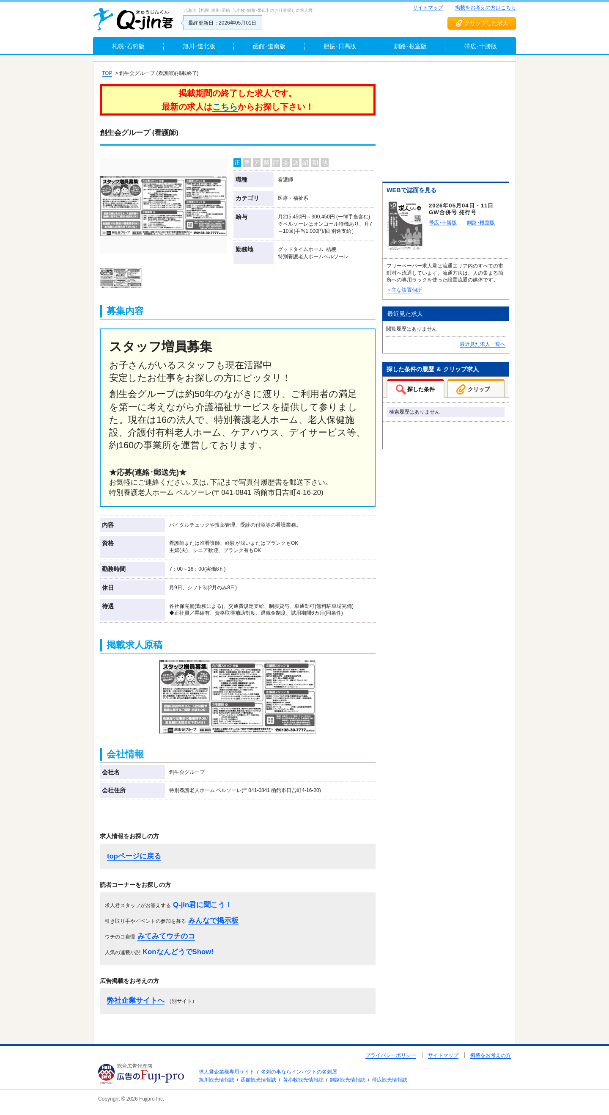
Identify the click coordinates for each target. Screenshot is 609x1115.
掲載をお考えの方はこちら (485, 8)
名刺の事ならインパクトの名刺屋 (299, 1072)
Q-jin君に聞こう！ (202, 905)
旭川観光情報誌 (216, 1080)
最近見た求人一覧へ (482, 344)
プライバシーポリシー (390, 1055)
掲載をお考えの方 (490, 1055)
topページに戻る (134, 856)
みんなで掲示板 (213, 920)
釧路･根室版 (481, 223)
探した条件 (421, 389)
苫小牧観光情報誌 (303, 1080)
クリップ (479, 389)
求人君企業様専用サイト (227, 1072)
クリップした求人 (486, 23)
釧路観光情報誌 (347, 1080)
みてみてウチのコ (166, 936)
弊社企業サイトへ (136, 1000)
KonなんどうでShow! (178, 952)
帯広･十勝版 (443, 223)
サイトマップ (428, 8)
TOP (107, 73)
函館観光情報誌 (258, 1080)
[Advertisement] (445, 123)
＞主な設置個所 (404, 290)
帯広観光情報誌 (389, 1080)
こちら (225, 106)
